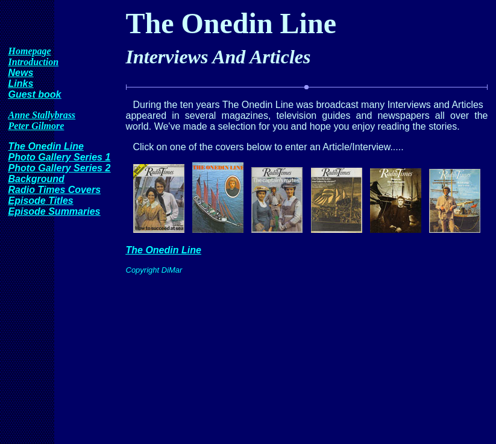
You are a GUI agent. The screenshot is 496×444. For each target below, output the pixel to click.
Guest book (34, 94)
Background (36, 179)
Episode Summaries (54, 211)
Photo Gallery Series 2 (59, 168)
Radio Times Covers (54, 190)
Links (21, 83)
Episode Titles (41, 200)
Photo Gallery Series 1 (59, 157)
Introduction (33, 62)
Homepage (29, 51)
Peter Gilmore (36, 126)
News (21, 73)
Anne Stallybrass (42, 115)
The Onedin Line (46, 146)
